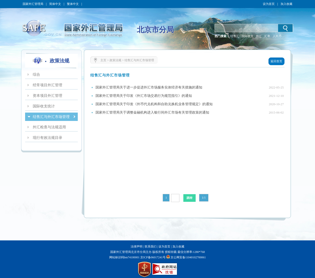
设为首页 (269, 4)
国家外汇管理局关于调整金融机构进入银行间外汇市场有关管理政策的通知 (152, 112)
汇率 (267, 36)
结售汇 (234, 36)
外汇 (259, 36)
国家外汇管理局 (33, 4)
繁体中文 (73, 4)
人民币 (277, 36)
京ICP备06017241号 (153, 257)
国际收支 (247, 36)
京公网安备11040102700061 (188, 257)
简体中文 (55, 4)
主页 (103, 60)
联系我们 (151, 246)
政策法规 (115, 60)
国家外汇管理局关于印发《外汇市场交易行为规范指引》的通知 (143, 96)
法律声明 (136, 246)
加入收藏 (286, 4)
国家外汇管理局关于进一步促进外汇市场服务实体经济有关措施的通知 (148, 87)
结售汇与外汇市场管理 (139, 60)
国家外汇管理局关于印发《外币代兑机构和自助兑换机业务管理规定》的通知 (154, 104)
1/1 (203, 197)
